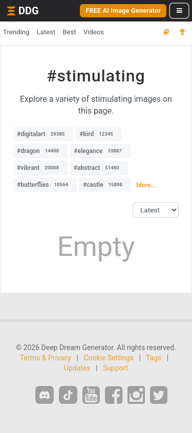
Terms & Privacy (45, 358)
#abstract (99, 168)
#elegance (100, 151)
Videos (93, 32)
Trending (16, 32)
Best (69, 32)
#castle (105, 184)
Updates (77, 368)
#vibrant (40, 168)
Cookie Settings (108, 358)
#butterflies (45, 184)
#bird (98, 134)
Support (115, 368)
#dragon (40, 151)
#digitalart (43, 134)
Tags (153, 358)
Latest (45, 32)
